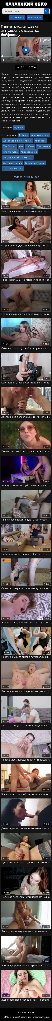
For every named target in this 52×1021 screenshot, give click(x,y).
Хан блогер (9, 146)
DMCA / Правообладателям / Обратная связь (26, 1017)
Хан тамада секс (40, 135)
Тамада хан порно (35, 163)
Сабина (30, 146)
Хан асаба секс (29, 152)
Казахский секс (26, 4)
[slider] (20, 56)
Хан (21, 146)
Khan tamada (10, 152)
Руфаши (23, 135)
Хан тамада (43, 146)
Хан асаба (40, 140)
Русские (18, 127)
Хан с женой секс (13, 168)
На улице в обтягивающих (17, 157)
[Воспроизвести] (3, 60)
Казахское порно (26, 1012)
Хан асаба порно (12, 163)
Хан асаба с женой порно (17, 140)
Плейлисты (17, 17)
